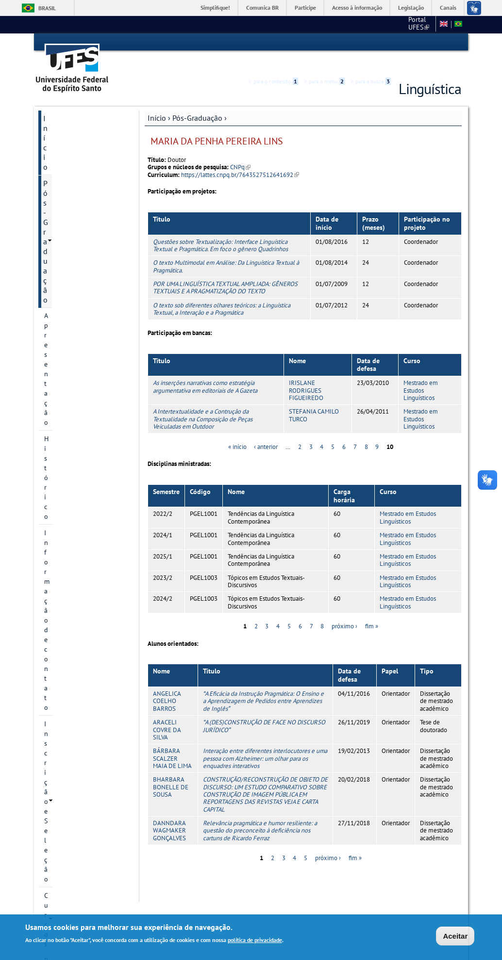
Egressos (57, 340)
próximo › (344, 609)
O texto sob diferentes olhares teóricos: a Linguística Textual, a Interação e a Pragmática (221, 291)
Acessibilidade (403, 42)
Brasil (47, 8)
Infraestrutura (64, 373)
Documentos (64, 416)
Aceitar (455, 936)
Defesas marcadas (70, 357)
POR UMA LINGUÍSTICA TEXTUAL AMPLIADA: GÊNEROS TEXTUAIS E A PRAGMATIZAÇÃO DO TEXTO (225, 270)
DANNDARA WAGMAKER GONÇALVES (169, 813)
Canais (448, 7)
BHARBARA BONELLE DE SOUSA (170, 770)
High (414, 42)
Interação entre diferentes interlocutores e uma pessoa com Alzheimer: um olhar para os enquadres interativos (265, 741)
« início (237, 429)
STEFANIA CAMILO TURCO (314, 398)
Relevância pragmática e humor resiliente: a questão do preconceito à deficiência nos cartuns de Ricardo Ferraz (260, 813)
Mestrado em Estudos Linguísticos (420, 373)
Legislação (411, 7)
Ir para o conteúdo (273, 42)
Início (157, 100)
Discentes (58, 291)
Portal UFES (338, 24)
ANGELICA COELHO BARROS (167, 683)
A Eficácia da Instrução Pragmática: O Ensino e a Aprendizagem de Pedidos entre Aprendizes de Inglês (263, 683)
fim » (371, 609)
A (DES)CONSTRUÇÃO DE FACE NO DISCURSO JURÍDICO (264, 708)
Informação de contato (77, 166)
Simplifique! (215, 7)
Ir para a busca (371, 42)
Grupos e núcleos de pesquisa (74, 253)
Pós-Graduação (197, 100)
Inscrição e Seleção (72, 182)
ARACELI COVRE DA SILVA (167, 712)
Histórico (57, 149)
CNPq (240, 150)
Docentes (57, 275)
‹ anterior (266, 429)
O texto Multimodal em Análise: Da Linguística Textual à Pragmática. (226, 249)
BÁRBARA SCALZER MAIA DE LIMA (172, 741)
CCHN (376, 24)
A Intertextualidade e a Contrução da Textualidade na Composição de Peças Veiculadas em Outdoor (202, 402)
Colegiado (59, 308)
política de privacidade (255, 940)
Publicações (63, 433)
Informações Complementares (69, 395)
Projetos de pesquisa (75, 215)
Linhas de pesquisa (72, 232)
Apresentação (64, 133)
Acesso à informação (357, 7)
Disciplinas (60, 324)
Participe (305, 7)
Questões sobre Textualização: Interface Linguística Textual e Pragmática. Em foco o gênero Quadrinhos (220, 228)
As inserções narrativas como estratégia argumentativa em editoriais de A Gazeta (205, 369)
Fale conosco (413, 24)
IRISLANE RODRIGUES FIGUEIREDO (306, 373)
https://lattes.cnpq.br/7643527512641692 (240, 157)
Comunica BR (262, 7)
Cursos (54, 199)
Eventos (56, 449)
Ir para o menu (324, 42)
